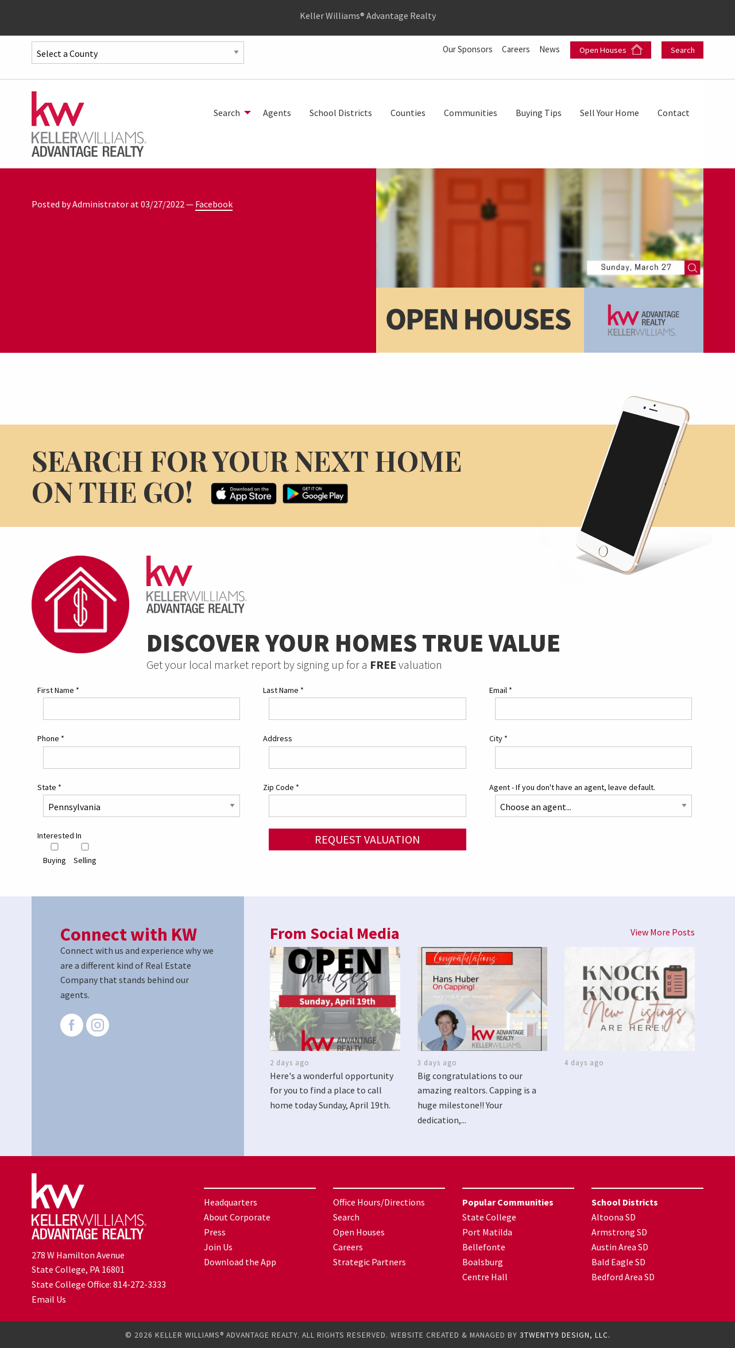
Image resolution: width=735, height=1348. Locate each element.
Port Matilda (487, 1232)
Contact (673, 112)
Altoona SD (613, 1217)
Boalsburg (482, 1262)
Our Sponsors (462, 49)
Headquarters (230, 1202)
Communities (470, 112)
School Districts (341, 112)
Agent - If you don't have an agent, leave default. (572, 786)
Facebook (214, 204)
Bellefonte (483, 1247)
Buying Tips (539, 112)
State (49, 786)
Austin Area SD (619, 1247)
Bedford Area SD (623, 1276)
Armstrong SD (619, 1232)
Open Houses (611, 49)
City (498, 738)
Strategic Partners (369, 1262)
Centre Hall (485, 1276)
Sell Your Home (609, 112)
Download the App (240, 1262)
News (550, 49)
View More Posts (662, 932)
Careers (514, 49)
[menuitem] (229, 113)
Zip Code (281, 786)
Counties (407, 112)
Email (500, 690)
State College (489, 1217)
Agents (277, 112)
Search (683, 50)
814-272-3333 (139, 1284)
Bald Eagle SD (618, 1262)
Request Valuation (367, 838)
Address (277, 738)
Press (215, 1232)
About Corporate (237, 1217)
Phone (50, 738)
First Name (58, 690)
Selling (85, 854)
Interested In (59, 835)
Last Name (283, 690)
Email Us (49, 1298)
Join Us (218, 1247)
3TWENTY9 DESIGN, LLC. (565, 1334)
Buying (54, 854)
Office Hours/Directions (379, 1202)
